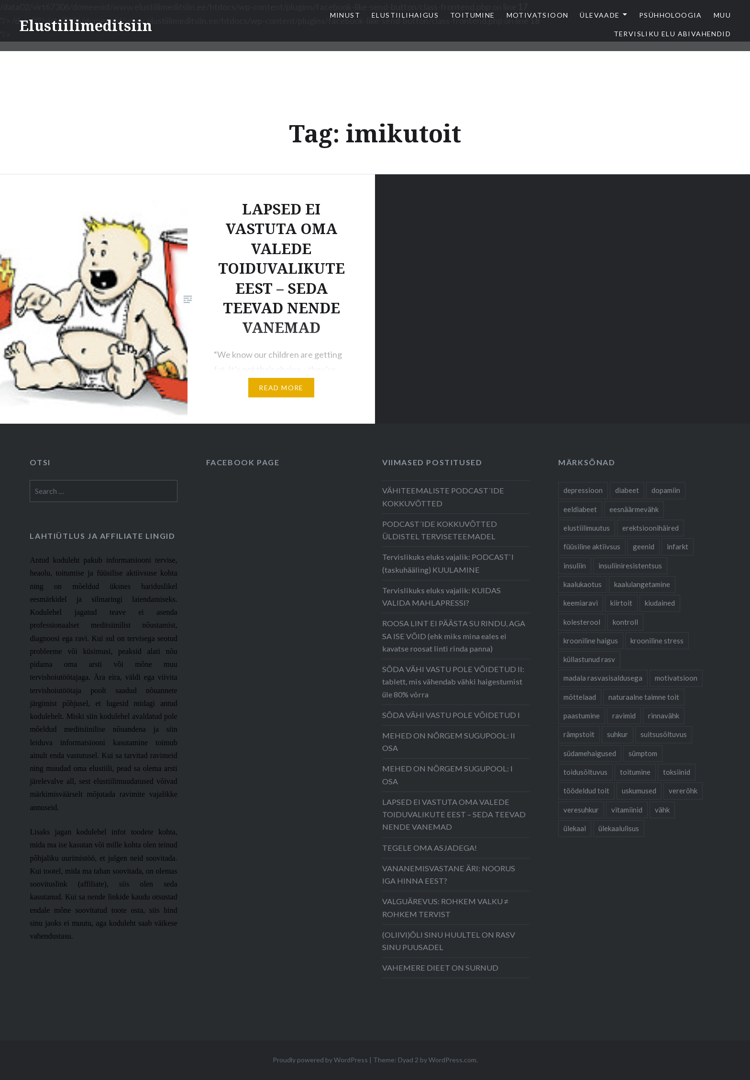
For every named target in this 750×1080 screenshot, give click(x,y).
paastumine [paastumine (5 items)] (581, 715)
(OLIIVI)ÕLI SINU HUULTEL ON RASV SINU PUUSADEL (448, 941)
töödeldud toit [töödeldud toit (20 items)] (586, 790)
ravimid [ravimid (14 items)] (624, 715)
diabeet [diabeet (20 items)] (627, 490)
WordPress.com (452, 1060)
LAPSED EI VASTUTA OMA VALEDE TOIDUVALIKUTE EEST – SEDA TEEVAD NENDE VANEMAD (454, 814)
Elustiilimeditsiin (85, 25)
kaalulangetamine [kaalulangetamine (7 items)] (642, 584)
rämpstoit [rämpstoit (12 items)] (579, 734)
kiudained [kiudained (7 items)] (660, 603)
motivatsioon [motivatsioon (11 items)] (676, 678)
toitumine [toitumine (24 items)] (635, 772)
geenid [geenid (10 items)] (643, 546)
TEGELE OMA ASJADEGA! (429, 847)
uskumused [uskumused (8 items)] (639, 790)
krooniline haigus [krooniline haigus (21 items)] (590, 640)
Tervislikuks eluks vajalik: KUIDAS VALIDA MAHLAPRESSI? (441, 596)
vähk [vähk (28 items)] (662, 809)
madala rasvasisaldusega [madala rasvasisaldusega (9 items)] (602, 678)
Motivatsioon (538, 15)
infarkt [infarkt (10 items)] (677, 546)
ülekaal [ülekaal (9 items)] (574, 828)
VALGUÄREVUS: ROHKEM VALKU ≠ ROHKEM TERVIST (445, 907)
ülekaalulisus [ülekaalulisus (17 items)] (618, 828)
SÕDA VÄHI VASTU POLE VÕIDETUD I (451, 714)
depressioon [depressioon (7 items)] (583, 490)
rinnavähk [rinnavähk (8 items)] (663, 715)
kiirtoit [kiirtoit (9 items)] (621, 603)
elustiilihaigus (405, 15)
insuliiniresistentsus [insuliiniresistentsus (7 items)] (630, 565)
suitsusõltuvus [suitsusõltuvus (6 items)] (663, 734)
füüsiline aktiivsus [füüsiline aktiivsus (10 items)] (591, 546)
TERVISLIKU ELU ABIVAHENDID (672, 34)
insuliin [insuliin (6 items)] (574, 565)
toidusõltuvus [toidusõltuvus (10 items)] (585, 772)
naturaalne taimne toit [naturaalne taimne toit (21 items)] (643, 697)
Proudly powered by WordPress (320, 1060)
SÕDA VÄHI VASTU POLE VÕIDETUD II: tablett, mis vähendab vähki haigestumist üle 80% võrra (453, 681)
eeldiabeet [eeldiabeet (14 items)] (580, 509)
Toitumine (472, 15)
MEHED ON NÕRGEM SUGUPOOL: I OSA (447, 774)
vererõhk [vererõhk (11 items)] (683, 790)
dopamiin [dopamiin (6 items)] (665, 490)
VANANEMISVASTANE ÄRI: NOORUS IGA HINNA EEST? (448, 874)
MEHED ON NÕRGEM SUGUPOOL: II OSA (448, 741)
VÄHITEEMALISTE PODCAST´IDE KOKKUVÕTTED (443, 496)
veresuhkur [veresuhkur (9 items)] (581, 809)
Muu (722, 15)
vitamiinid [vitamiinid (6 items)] (626, 809)
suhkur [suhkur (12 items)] (617, 734)
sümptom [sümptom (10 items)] (643, 753)
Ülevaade (599, 15)
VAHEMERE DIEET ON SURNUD (440, 967)
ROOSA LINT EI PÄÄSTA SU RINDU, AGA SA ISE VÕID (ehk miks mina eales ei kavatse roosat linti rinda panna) (453, 635)
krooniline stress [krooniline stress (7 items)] (657, 640)
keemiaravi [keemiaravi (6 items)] (580, 603)
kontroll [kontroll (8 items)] (625, 622)
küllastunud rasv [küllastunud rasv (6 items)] (589, 659)
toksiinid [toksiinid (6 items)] (676, 772)
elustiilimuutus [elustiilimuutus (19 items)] (586, 528)
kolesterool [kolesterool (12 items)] (581, 622)
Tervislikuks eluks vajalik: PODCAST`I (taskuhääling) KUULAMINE (448, 563)
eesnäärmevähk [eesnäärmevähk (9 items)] (634, 509)
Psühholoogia (670, 15)
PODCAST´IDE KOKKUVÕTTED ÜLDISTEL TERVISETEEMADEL (439, 530)
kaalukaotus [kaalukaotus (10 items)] (582, 584)
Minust (345, 15)
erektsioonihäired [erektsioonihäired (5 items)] (650, 528)
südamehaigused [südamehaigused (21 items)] (589, 753)
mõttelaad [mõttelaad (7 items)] (579, 697)
